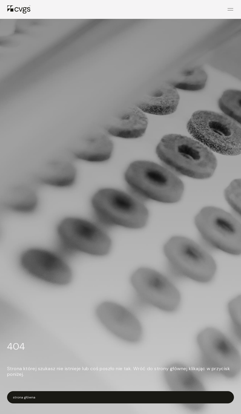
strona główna (24, 397)
